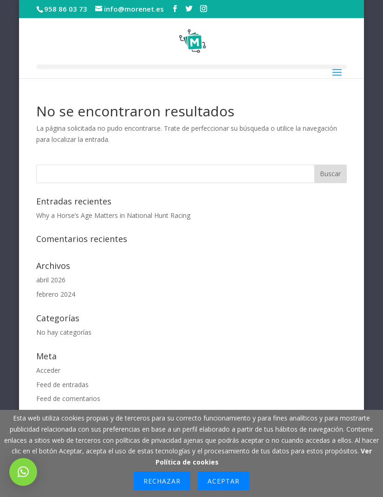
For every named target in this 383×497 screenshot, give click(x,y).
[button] (23, 472)
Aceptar (224, 481)
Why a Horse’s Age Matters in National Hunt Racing (113, 215)
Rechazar (162, 481)
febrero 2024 (55, 294)
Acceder (48, 370)
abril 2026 (50, 279)
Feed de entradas (62, 384)
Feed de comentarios (68, 398)
